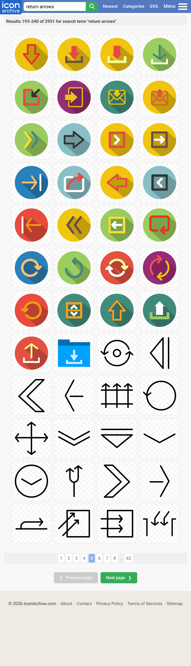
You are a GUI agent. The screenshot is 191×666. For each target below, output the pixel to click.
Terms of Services (144, 603)
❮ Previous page (76, 577)
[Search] (92, 6)
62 (128, 558)
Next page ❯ (118, 577)
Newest (110, 6)
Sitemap (175, 603)
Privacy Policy (109, 603)
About (66, 603)
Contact (84, 603)
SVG (154, 6)
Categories (133, 6)
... (121, 558)
